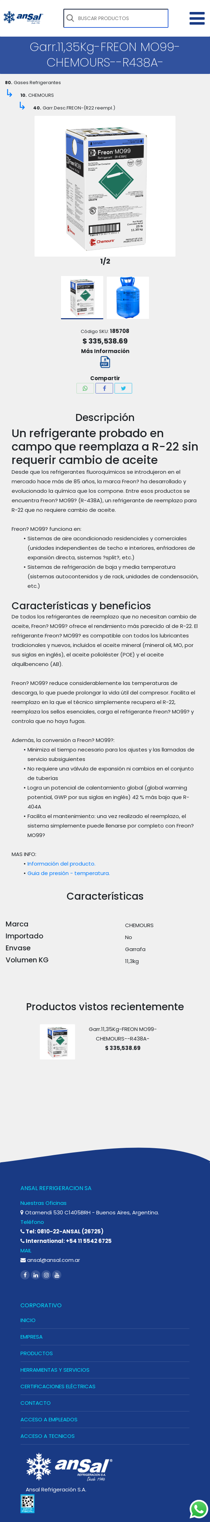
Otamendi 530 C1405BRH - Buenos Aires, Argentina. (89, 1212)
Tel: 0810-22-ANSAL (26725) (62, 1231)
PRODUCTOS (36, 1353)
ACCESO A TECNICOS (47, 1436)
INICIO (28, 1320)
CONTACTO (35, 1403)
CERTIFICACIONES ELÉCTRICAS (57, 1386)
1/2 (105, 261)
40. (37, 108)
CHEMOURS (41, 95)
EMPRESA (31, 1336)
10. (23, 95)
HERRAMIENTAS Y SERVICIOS (54, 1369)
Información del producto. (61, 863)
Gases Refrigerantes (37, 82)
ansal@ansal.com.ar (50, 1260)
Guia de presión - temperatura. (68, 873)
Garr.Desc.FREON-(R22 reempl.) (79, 108)
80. (8, 82)
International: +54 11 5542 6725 (66, 1241)
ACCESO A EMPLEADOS (49, 1419)
